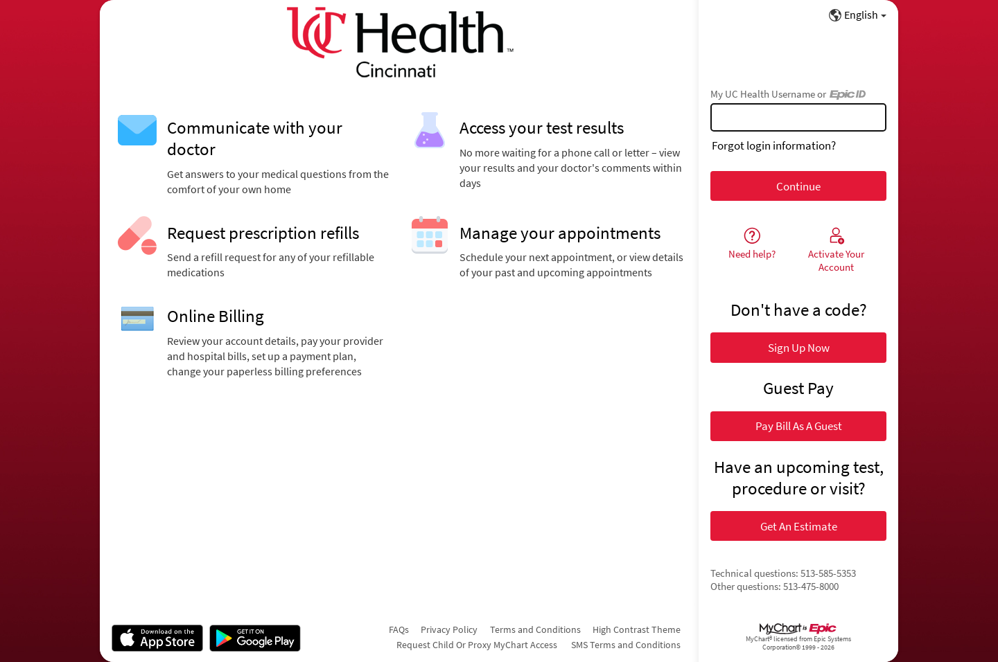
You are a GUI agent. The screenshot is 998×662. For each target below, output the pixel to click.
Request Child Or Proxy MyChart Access (476, 644)
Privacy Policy (449, 629)
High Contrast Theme (637, 629)
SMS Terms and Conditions (626, 644)
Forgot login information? (774, 145)
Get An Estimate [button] (798, 526)
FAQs (399, 629)
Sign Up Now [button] (799, 347)
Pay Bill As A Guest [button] (798, 425)
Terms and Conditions (535, 629)
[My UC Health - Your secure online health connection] (399, 42)
